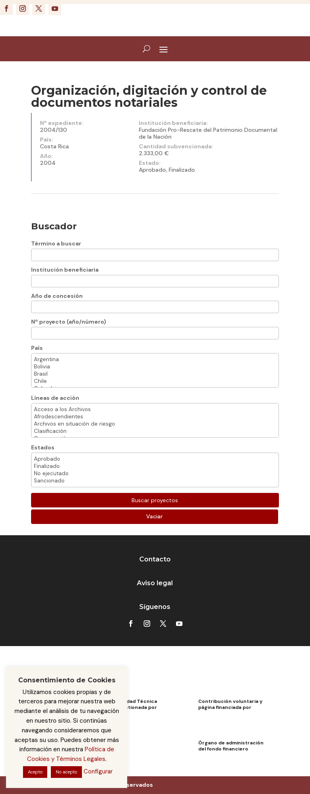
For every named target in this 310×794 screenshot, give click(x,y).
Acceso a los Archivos (155, 409)
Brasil (155, 374)
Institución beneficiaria (64, 269)
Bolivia (155, 366)
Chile (155, 381)
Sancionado (155, 480)
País (37, 347)
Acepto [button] (35, 772)
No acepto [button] (66, 772)
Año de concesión (57, 295)
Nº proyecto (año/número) (68, 321)
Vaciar (154, 516)
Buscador (54, 226)
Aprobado (155, 459)
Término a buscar (56, 243)
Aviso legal (155, 583)
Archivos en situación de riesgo (155, 424)
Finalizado (155, 466)
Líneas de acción (55, 397)
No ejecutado (155, 473)
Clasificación (155, 431)
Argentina (155, 359)
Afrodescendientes (155, 416)
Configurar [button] (98, 771)
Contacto (155, 559)
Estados (42, 447)
